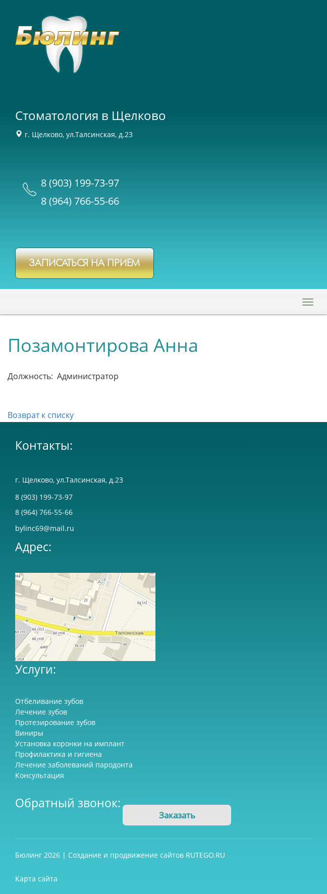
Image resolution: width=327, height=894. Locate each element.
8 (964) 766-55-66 (80, 201)
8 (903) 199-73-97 (80, 183)
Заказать (177, 815)
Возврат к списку (41, 415)
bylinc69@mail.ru (44, 528)
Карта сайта (36, 878)
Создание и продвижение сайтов (126, 855)
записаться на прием (84, 263)
